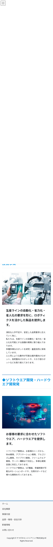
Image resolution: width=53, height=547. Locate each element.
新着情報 (6, 524)
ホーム (5, 503)
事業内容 (6, 514)
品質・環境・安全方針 (12, 519)
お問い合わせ (8, 529)
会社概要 (6, 508)
